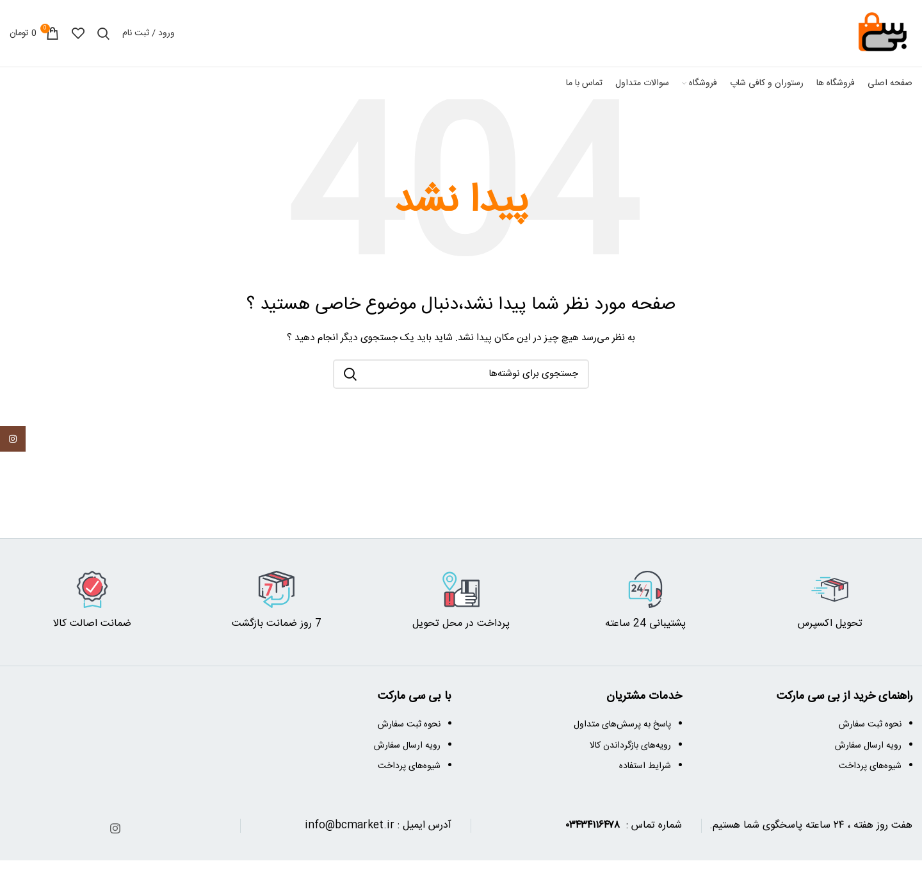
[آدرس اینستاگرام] (115, 828)
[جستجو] (103, 33)
